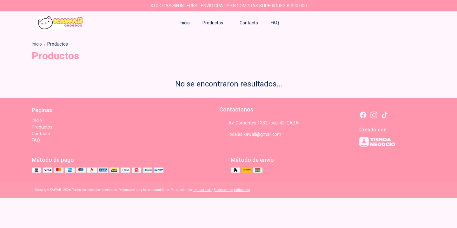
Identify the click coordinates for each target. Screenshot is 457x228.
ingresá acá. (202, 190)
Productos (215, 23)
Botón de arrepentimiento (232, 190)
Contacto (249, 22)
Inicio (185, 22)
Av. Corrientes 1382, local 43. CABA (259, 123)
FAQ (275, 22)
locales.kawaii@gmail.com (250, 134)
